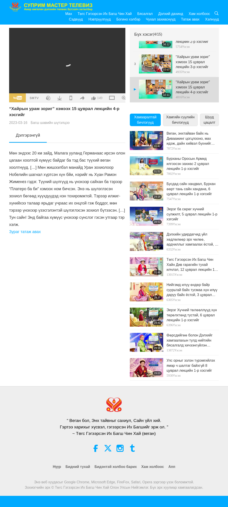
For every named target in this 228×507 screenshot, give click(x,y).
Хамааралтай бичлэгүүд (145, 119)
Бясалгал (145, 14)
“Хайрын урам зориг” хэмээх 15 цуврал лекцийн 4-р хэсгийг (193, 87)
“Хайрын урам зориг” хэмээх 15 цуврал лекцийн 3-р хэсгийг (193, 62)
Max (68, 14)
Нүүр (57, 467)
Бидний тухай (77, 467)
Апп (171, 467)
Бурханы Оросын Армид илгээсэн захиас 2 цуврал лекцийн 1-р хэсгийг (188, 164)
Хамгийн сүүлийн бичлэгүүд (180, 119)
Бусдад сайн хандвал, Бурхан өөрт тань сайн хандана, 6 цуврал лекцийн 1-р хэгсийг (191, 189)
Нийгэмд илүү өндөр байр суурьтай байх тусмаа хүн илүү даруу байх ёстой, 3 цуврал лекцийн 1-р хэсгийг (192, 290)
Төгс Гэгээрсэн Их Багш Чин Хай (104, 14)
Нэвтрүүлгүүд (99, 19)
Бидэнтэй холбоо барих (115, 467)
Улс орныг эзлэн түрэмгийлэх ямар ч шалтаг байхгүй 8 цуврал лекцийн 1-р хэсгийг (191, 365)
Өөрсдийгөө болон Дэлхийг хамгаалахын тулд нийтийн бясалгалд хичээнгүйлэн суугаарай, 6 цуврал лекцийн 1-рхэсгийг (192, 340)
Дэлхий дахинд (170, 14)
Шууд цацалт (209, 119)
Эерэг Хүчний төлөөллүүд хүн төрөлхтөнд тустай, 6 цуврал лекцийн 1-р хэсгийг (192, 315)
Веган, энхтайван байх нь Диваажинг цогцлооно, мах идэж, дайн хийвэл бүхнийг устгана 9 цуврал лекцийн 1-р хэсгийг (191, 138)
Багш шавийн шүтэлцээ (50, 123)
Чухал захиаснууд (160, 19)
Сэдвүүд (76, 19)
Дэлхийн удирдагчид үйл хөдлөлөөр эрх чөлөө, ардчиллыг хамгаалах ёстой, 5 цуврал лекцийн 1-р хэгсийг (192, 239)
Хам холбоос (199, 14)
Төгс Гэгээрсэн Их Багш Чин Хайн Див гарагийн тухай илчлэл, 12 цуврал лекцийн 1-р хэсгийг (192, 265)
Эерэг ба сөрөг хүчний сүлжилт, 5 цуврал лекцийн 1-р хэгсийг (192, 214)
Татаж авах (190, 19)
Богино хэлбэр (128, 19)
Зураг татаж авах (25, 232)
